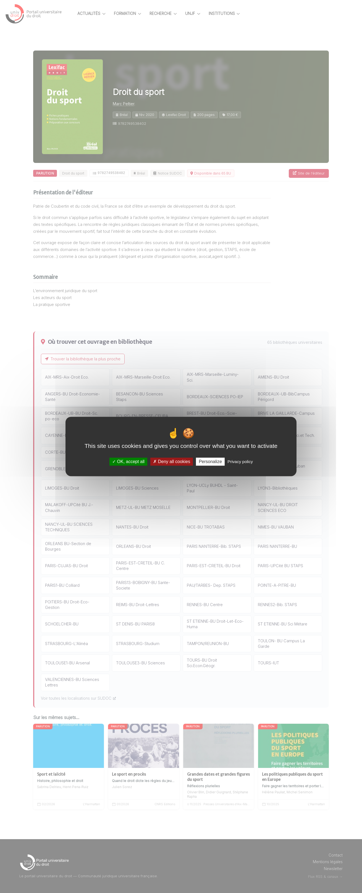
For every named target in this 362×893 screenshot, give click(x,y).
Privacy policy (240, 461)
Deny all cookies (171, 461)
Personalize (210, 461)
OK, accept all (128, 461)
